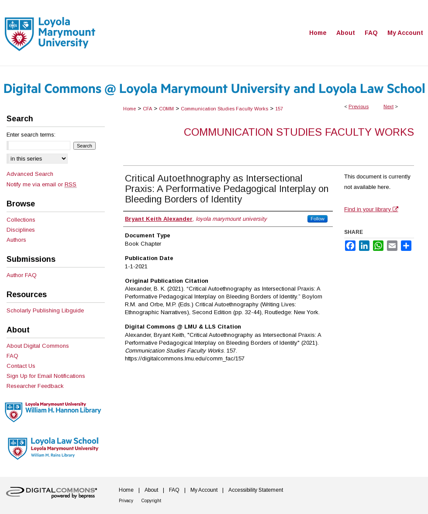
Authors (16, 239)
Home (129, 108)
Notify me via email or (41, 184)
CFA (147, 108)
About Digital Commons (38, 346)
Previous (359, 106)
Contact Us (21, 366)
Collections (21, 219)
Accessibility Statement (255, 490)
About (151, 490)
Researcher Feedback (35, 386)
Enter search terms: (31, 134)
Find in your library (371, 209)
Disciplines (21, 229)
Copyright (151, 500)
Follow (317, 218)
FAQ (12, 356)
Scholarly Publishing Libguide (45, 310)
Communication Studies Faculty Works (224, 108)
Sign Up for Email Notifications (46, 376)
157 (279, 108)
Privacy (126, 500)
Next (388, 106)
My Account (203, 490)
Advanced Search (30, 174)
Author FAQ (22, 275)
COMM (166, 108)
